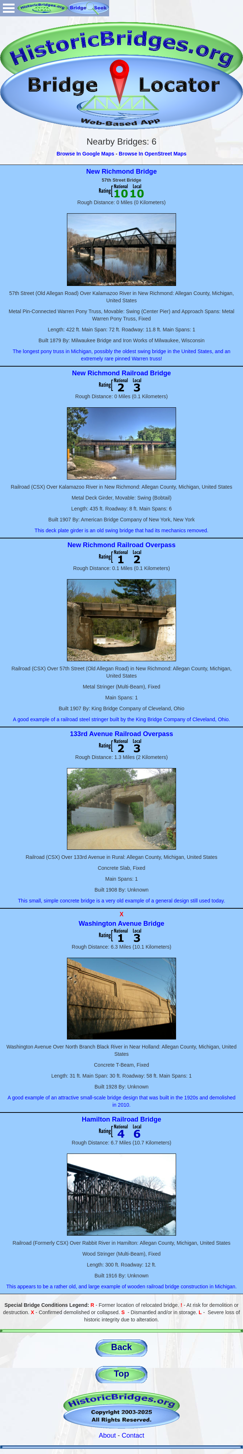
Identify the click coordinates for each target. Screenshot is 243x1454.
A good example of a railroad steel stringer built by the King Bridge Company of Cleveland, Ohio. (121, 719)
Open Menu (8, 8)
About (107, 1435)
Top (121, 1373)
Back (121, 1347)
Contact (133, 1435)
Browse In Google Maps (85, 154)
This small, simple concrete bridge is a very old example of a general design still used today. (121, 901)
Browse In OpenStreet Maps (153, 154)
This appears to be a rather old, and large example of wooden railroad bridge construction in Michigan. (121, 1286)
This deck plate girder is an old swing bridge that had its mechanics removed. (121, 530)
